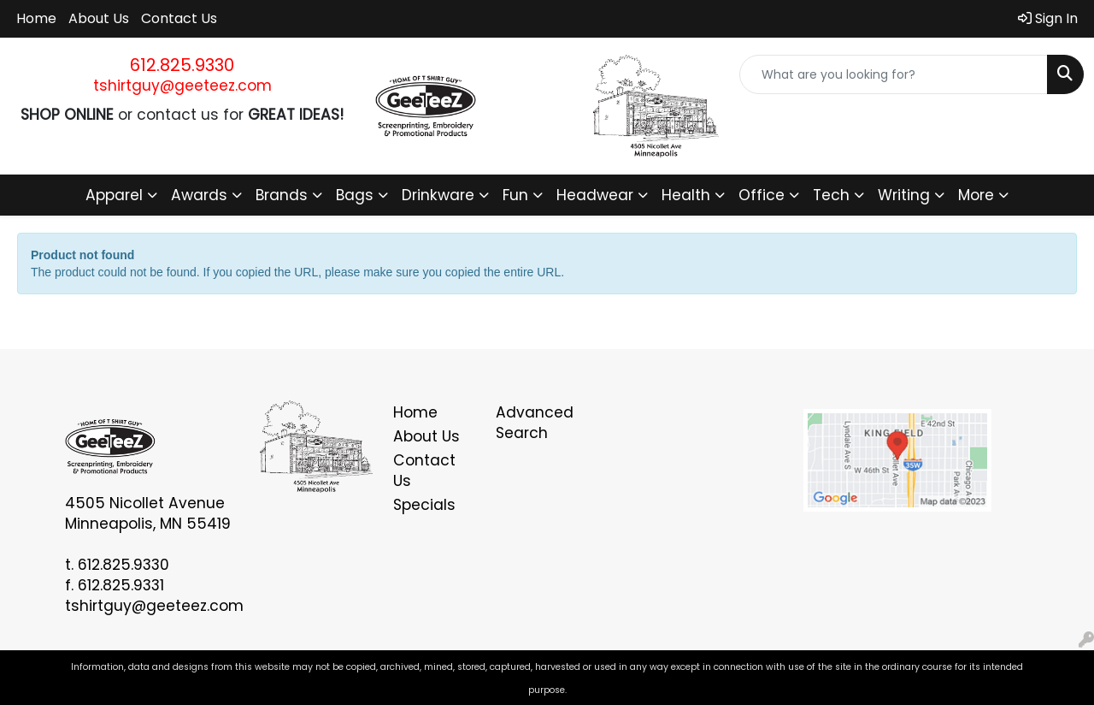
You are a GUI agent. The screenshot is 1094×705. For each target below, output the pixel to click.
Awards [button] (199, 195)
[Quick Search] (893, 74)
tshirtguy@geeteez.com (182, 85)
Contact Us (179, 18)
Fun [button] (515, 195)
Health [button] (686, 195)
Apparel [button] (114, 195)
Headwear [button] (594, 195)
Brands (282, 195)
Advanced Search (534, 422)
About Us (98, 18)
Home (36, 18)
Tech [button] (831, 195)
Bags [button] (354, 195)
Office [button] (761, 195)
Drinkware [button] (438, 195)
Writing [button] (904, 195)
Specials (424, 505)
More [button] (976, 195)
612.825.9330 (182, 65)
